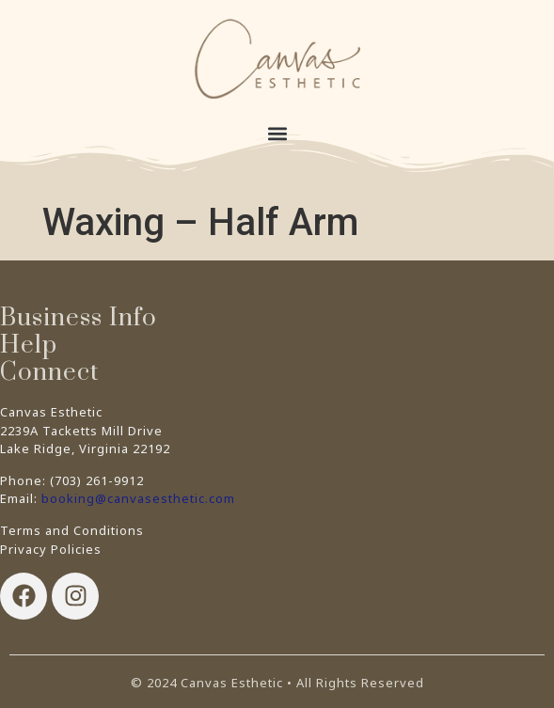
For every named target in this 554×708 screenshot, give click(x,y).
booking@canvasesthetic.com (138, 498)
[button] (277, 133)
